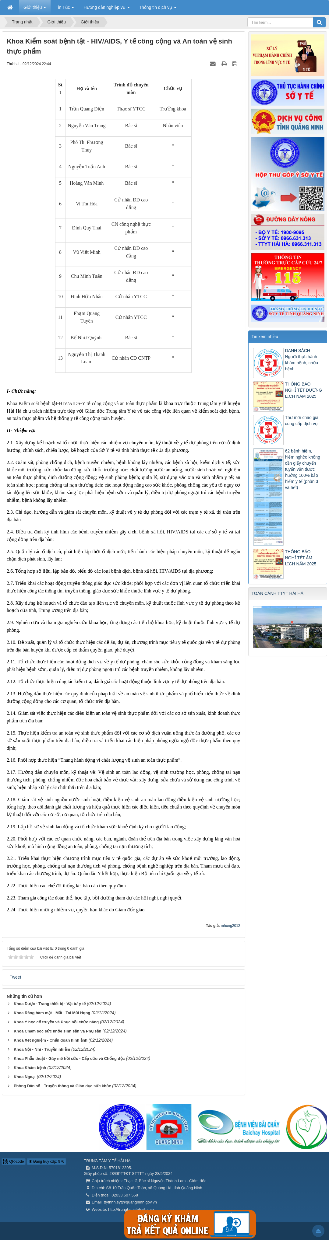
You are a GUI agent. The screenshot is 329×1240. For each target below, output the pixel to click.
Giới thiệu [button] (34, 9)
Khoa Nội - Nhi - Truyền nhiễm (42, 1049)
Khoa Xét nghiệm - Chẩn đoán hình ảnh (50, 1040)
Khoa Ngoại (25, 1076)
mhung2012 (230, 926)
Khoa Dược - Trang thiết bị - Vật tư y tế (50, 1003)
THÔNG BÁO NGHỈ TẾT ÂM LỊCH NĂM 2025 (301, 557)
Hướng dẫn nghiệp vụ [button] (106, 9)
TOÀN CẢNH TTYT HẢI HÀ (277, 593)
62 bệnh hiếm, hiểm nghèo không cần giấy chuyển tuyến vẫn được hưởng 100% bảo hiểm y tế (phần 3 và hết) (302, 469)
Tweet (15, 977)
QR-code (13, 1161)
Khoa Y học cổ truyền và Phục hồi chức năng (56, 1022)
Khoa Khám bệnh (30, 1067)
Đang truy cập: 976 (46, 1161)
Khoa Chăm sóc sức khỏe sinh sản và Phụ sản (57, 1031)
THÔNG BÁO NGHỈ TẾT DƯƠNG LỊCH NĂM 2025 (303, 390)
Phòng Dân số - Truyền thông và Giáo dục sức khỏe (62, 1086)
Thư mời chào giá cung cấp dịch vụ (302, 420)
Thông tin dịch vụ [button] (158, 9)
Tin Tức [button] (64, 9)
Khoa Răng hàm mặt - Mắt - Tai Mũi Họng (52, 1013)
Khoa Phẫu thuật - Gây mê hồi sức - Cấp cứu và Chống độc (69, 1058)
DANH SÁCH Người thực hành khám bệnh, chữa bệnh (301, 359)
